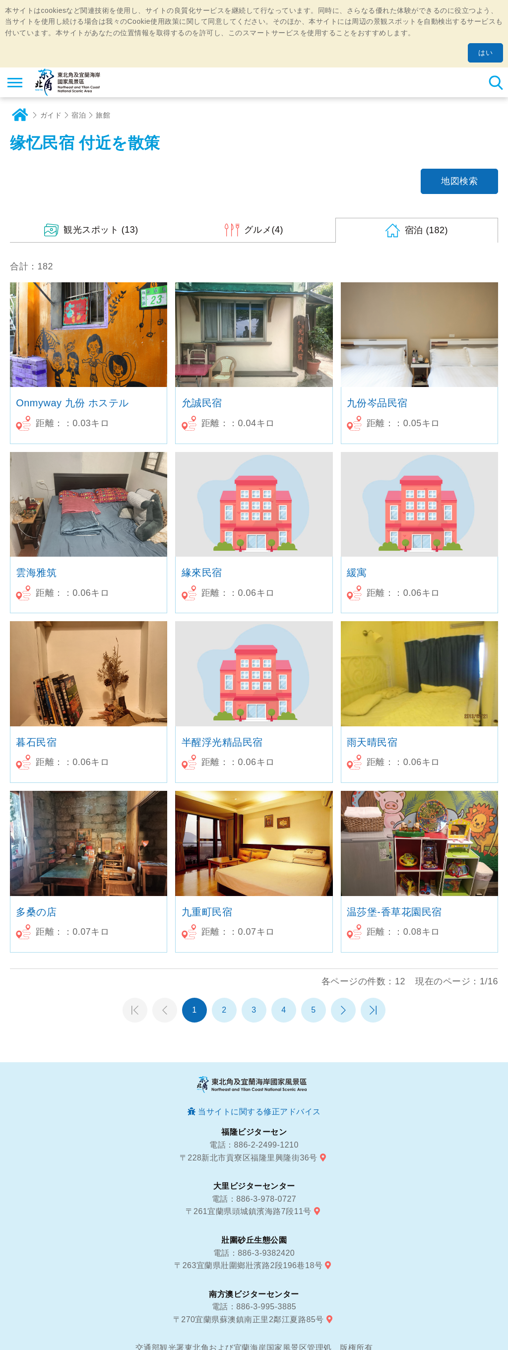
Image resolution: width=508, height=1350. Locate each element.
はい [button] (485, 53)
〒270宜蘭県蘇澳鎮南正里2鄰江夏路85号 (248, 1319)
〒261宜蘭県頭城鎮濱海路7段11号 (249, 1211)
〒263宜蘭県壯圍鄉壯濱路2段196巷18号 (248, 1265)
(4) (263, 230)
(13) (101, 230)
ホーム (20, 115)
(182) (426, 230)
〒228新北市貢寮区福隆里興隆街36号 (249, 1158)
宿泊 (78, 115)
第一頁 (135, 1010)
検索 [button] (496, 82)
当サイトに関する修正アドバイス (259, 1111)
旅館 (103, 115)
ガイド (51, 115)
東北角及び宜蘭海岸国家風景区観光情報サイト (68, 82)
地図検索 (459, 181)
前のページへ (164, 1010)
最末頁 (373, 1010)
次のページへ (343, 1010)
